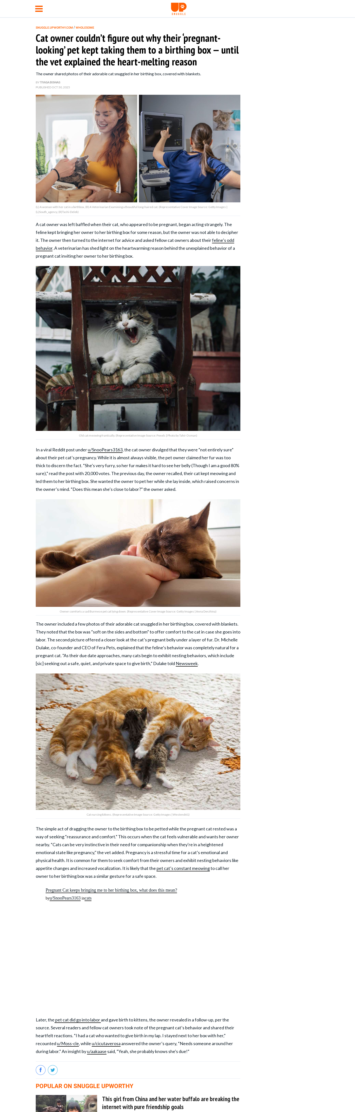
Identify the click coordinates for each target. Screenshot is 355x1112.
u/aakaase (96, 1051)
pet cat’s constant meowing (183, 868)
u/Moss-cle (68, 1043)
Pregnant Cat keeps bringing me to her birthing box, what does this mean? (111, 890)
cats (88, 898)
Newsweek (187, 663)
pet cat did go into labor (77, 1019)
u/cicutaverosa (106, 1043)
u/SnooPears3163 (105, 449)
